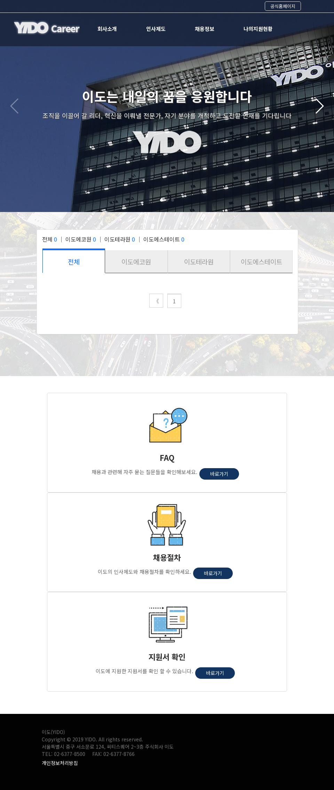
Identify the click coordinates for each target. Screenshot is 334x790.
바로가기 (219, 473)
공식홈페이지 (282, 6)
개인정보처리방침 (60, 762)
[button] (161, 200)
